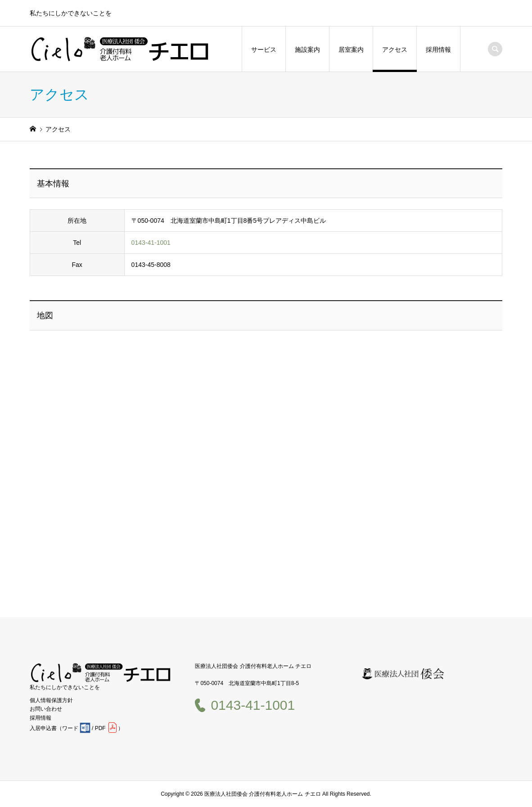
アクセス (394, 49)
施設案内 (307, 49)
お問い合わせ (46, 709)
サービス (263, 49)
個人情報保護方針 (51, 700)
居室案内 (351, 49)
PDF (100, 728)
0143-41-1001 (151, 242)
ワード (70, 728)
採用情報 (438, 49)
